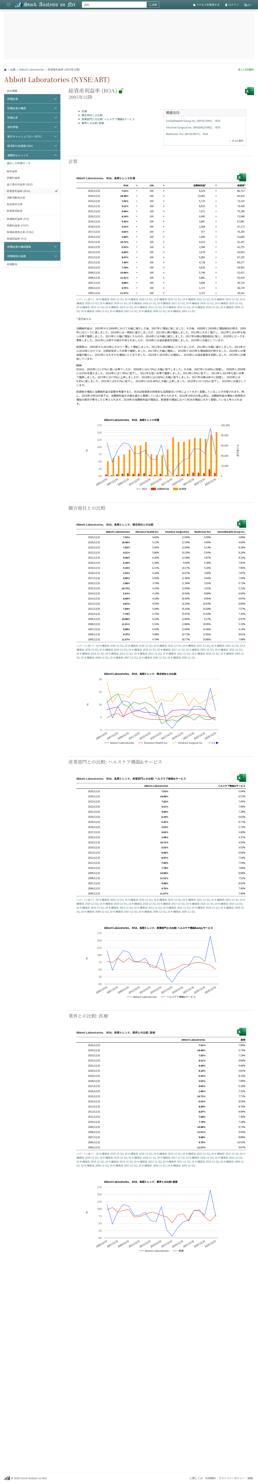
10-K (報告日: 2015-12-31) (228, 303)
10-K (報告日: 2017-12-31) (171, 303)
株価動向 (12, 264)
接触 (250, 1478)
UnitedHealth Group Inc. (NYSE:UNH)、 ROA (193, 121)
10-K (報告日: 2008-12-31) (95, 311)
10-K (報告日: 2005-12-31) (181, 311)
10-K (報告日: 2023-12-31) (167, 299)
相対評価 (12, 127)
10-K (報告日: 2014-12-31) (90, 307)
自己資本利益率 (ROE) (20, 184)
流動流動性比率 (16, 197)
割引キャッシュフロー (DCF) (24, 136)
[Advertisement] (161, 528)
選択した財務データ (18, 163)
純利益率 (12, 171)
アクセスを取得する (206, 5)
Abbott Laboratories (31, 69)
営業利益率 (13, 178)
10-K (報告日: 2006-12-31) (152, 311)
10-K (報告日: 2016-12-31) (200, 303)
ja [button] (246, 5)
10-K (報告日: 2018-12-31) (142, 303)
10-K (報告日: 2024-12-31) (138, 299)
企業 (12, 69)
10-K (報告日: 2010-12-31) (205, 307)
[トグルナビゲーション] (8, 4)
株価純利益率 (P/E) (18, 219)
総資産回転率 (15, 211)
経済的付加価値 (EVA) (20, 146)
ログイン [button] (232, 5)
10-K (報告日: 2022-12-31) (196, 299)
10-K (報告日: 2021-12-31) (225, 299)
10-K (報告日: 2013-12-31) (119, 307)
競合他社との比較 (92, 115)
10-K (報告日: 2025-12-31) (110, 299)
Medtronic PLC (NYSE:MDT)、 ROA (187, 134)
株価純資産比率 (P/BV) (20, 232)
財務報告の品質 (16, 256)
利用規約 (210, 1478)
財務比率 (12, 118)
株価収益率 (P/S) (17, 239)
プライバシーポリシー (232, 1478)
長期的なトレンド (17, 155)
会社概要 (12, 91)
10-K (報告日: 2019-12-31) (113, 303)
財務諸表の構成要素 (19, 247)
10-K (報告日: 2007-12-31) (123, 311)
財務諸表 (12, 99)
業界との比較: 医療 (93, 123)
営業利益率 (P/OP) (18, 225)
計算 (84, 111)
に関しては (196, 1478)
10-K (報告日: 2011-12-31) (176, 307)
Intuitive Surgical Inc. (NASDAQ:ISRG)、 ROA (193, 127)
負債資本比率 (15, 204)
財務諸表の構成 (16, 108)
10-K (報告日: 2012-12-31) (148, 307)
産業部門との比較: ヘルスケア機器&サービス (108, 119)
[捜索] (114, 4)
